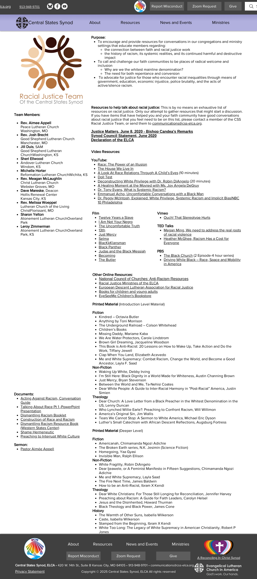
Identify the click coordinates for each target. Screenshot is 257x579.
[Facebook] (57, 6)
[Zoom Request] (204, 6)
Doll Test (105, 177)
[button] (130, 22)
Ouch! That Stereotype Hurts (187, 217)
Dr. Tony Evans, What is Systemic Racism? (132, 190)
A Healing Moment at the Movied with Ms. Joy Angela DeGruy (148, 185)
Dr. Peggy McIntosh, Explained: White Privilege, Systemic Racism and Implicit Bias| (165, 198)
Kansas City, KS (33, 198)
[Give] (233, 6)
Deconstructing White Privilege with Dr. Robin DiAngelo (143, 181)
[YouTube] (65, 6)
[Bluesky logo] (50, 6)
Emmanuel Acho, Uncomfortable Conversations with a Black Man (151, 194)
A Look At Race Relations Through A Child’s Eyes (138, 173)
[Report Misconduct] (167, 6)
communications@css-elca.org (177, 123)
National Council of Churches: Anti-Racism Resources (143, 279)
